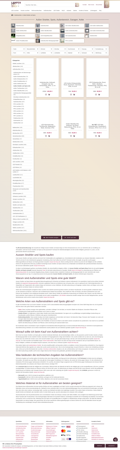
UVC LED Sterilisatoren (20, 216)
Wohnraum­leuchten (37, 10)
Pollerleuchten (18, 118)
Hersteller (48, 437)
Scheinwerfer (18, 120)
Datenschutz (95, 430)
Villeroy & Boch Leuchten (20, 219)
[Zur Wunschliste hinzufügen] (46, 95)
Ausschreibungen (50, 430)
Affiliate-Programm (51, 428)
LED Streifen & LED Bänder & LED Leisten (22, 171)
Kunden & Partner (83, 10)
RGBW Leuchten (20, 435)
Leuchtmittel (17, 177)
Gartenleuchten (18, 101)
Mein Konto (91, 4)
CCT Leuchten (19, 432)
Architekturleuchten (21, 428)
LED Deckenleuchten (21, 426)
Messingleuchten (18, 180)
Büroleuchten (18, 133)
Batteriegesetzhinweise (98, 437)
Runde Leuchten (20, 430)
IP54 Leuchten (18, 108)
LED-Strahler (62, 295)
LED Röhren (17, 167)
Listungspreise (34, 435)
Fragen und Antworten (36, 426)
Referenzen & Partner (51, 426)
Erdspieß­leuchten (19, 99)
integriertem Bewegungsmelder (30, 283)
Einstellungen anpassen (21, 447)
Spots (20, 309)
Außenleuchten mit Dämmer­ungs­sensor (22, 73)
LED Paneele (17, 164)
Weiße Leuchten (18, 227)
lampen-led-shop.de (55, 262)
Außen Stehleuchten (19, 83)
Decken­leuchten (18, 136)
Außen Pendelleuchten (20, 81)
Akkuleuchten (18, 66)
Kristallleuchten (18, 156)
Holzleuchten (17, 150)
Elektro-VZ (49, 441)
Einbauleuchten (18, 147)
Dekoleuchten (18, 141)
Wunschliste (99, 4)
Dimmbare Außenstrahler (49, 349)
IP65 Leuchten (18, 111)
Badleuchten (17, 127)
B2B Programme (50, 433)
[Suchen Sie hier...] (50, 5)
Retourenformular (35, 432)
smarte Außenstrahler (48, 340)
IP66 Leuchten (18, 113)
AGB (93, 426)
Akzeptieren (111, 445)
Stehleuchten (18, 202)
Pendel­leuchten (18, 183)
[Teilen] (115, 439)
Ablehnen (99, 445)
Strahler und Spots (19, 205)
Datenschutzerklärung (8, 447)
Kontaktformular (96, 433)
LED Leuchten (15, 10)
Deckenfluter (17, 139)
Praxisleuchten (18, 186)
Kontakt (84, 4)
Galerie (75, 10)
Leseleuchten (18, 174)
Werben (48, 439)
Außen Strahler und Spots (21, 86)
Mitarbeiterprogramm (51, 435)
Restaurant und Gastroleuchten (21, 189)
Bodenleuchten (17, 130)
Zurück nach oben (71, 237)
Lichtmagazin (93, 10)
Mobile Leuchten (18, 63)
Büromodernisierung (36, 428)
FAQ (100, 10)
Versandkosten (35, 433)
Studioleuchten (18, 207)
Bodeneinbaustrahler (21, 272)
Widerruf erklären (96, 435)
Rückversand (34, 439)
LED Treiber (57, 10)
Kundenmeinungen (36, 430)
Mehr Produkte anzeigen (52, 237)
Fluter (44, 270)
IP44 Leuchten (18, 106)
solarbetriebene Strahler (35, 345)
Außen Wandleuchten (20, 90)
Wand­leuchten (18, 225)
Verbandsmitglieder (51, 432)
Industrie (69, 10)
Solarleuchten (18, 122)
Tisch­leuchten (18, 210)
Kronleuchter (17, 158)
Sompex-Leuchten (19, 199)
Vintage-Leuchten (18, 222)
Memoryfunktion (20, 433)
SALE (63, 10)
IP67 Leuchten (18, 115)
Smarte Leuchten (25, 10)
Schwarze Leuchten (19, 196)
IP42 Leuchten (18, 104)
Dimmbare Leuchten (19, 144)
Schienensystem (18, 193)
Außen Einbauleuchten (20, 79)
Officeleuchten (19, 439)
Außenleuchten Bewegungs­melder (22, 93)
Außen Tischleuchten (20, 88)
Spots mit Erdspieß (77, 270)
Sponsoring (34, 441)
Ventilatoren (19, 441)
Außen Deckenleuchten (20, 76)
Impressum (94, 428)
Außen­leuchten (48, 10)
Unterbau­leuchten (18, 213)
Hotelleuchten (18, 153)
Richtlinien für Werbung (98, 439)
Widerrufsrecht (95, 432)
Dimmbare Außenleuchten (21, 97)
